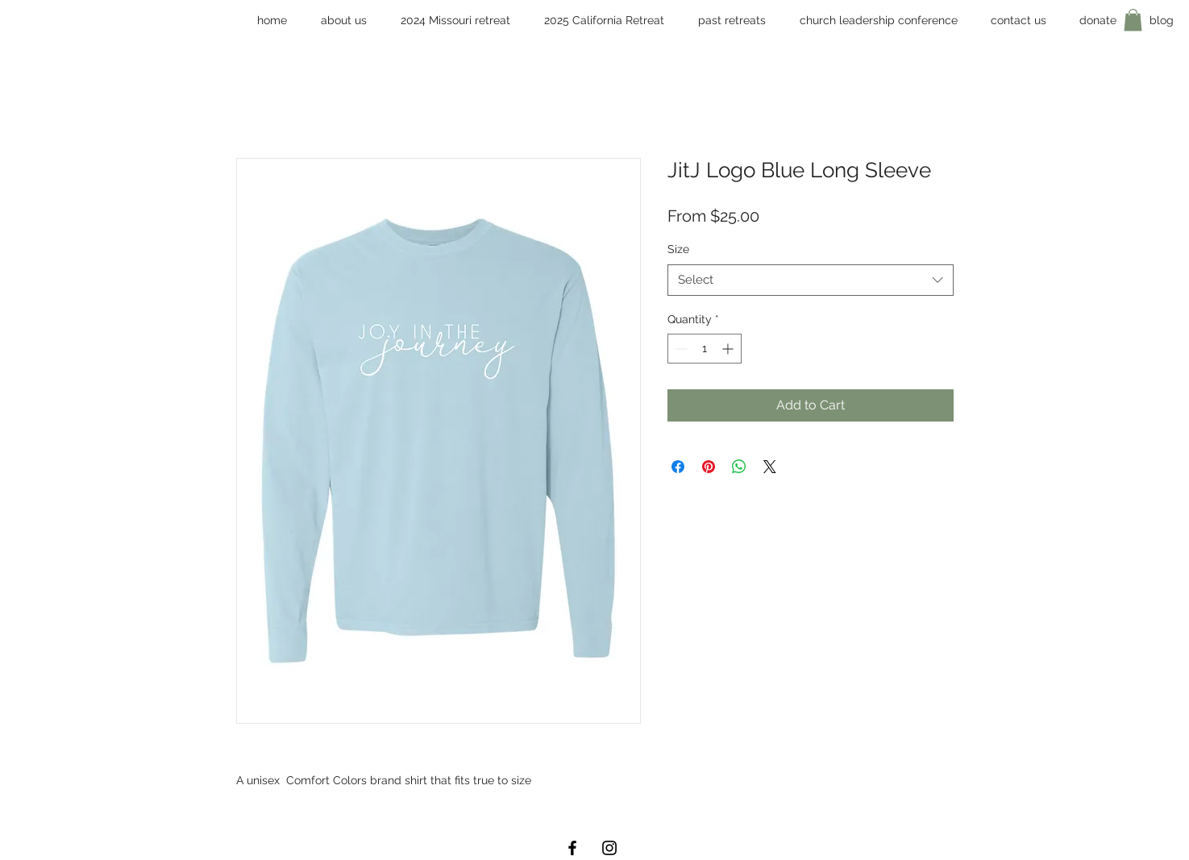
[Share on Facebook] (678, 466)
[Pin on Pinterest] (708, 466)
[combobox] (810, 280)
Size (678, 249)
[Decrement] (680, 348)
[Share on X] (770, 466)
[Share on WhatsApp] (739, 466)
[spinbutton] (704, 348)
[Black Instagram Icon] (609, 848)
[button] (879, 20)
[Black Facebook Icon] (572, 848)
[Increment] (729, 348)
